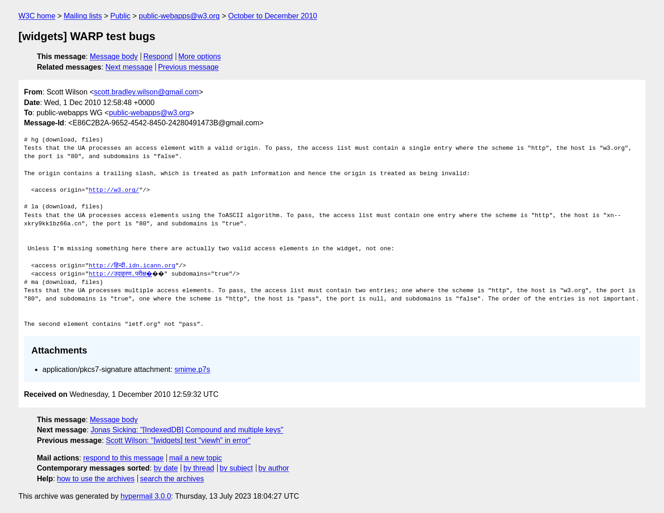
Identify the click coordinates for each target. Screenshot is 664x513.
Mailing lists (83, 16)
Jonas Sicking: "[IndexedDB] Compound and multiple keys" (187, 430)
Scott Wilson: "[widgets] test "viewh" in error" (178, 440)
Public (120, 16)
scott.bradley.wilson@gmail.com (146, 92)
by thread (199, 468)
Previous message (188, 67)
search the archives (172, 479)
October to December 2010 (272, 16)
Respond (158, 56)
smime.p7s (192, 369)
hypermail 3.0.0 (145, 496)
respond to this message (123, 458)
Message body (114, 56)
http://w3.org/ (114, 190)
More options (199, 56)
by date (166, 468)
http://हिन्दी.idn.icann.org (132, 266)
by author (273, 468)
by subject (236, 468)
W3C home (36, 16)
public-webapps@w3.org (179, 16)
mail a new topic (195, 458)
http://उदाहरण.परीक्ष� (121, 274)
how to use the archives (96, 479)
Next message (129, 67)
